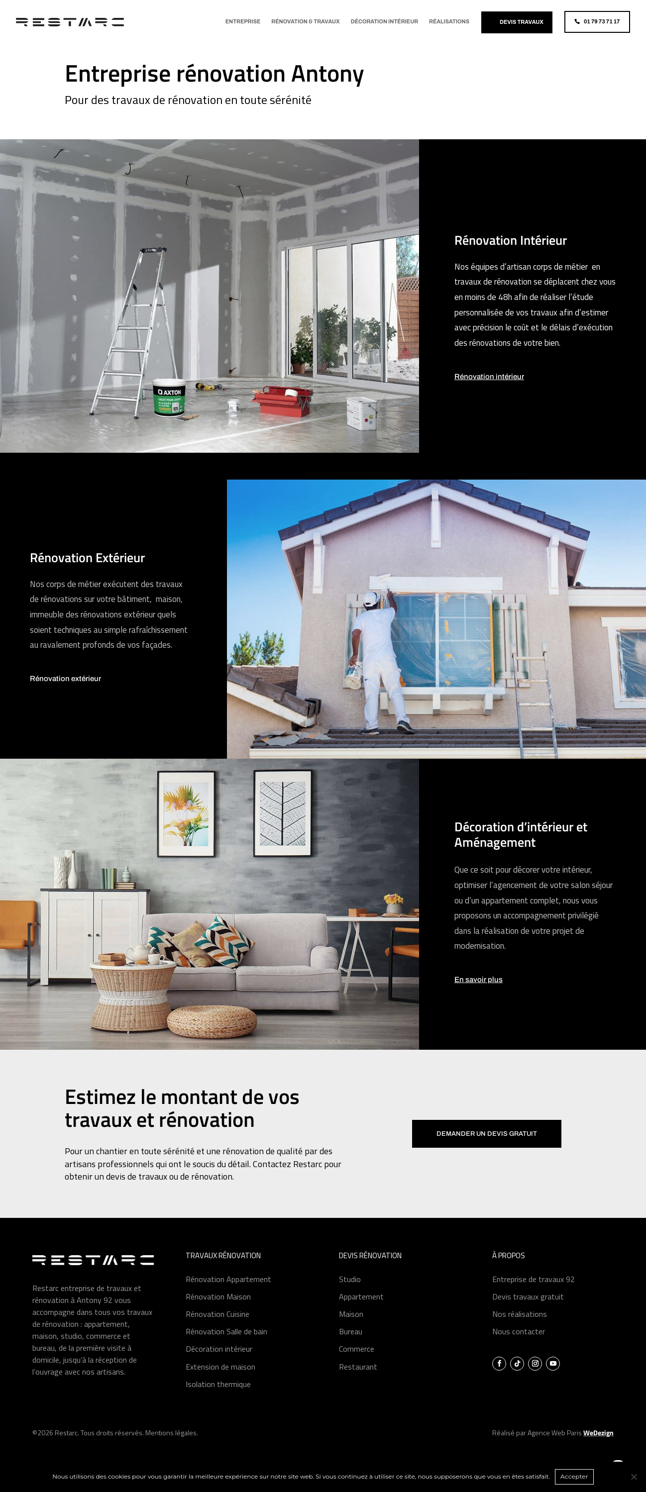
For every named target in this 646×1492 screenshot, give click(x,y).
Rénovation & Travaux (305, 21)
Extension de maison (220, 1380)
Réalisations (449, 21)
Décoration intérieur (219, 1362)
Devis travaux (521, 22)
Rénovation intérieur (489, 390)
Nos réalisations (519, 1327)
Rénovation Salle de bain (226, 1345)
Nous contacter (518, 1345)
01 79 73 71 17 (602, 21)
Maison (351, 1327)
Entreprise (243, 21)
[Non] (634, 1477)
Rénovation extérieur (65, 692)
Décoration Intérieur (384, 21)
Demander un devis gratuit (486, 1147)
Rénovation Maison (218, 1310)
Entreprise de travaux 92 (533, 1292)
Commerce (356, 1362)
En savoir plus (478, 993)
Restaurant (358, 1380)
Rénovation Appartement (228, 1292)
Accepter (574, 1476)
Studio (350, 1292)
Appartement (361, 1310)
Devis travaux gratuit (528, 1310)
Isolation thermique (218, 1397)
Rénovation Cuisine (217, 1327)
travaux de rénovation (493, 295)
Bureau (350, 1345)
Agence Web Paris (571, 1446)
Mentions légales (171, 1446)
